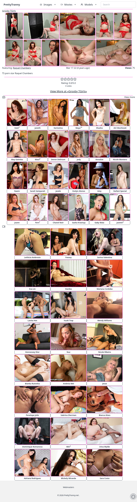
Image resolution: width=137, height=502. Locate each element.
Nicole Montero (120, 159)
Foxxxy (68, 257)
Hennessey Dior (32, 352)
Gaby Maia (99, 222)
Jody (79, 159)
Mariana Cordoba (105, 289)
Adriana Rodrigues (32, 478)
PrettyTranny (11, 4)
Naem (17, 191)
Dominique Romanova (32, 446)
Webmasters (68, 487)
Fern (37, 222)
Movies (69, 4)
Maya (78, 127)
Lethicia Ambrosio (32, 257)
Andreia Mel (68, 383)
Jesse (104, 383)
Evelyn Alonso (79, 191)
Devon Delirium (58, 159)
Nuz (68, 352)
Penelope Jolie (32, 415)
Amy (99, 191)
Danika (68, 289)
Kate (16, 127)
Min (68, 446)
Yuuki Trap (68, 320)
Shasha (99, 128)
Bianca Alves (104, 415)
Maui (37, 159)
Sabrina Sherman (68, 415)
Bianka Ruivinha (32, 383)
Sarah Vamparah (37, 191)
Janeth (38, 128)
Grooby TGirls (9, 10)
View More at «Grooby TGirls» (68, 91)
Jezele (58, 191)
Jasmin (120, 222)
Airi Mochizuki (120, 128)
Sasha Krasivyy (78, 222)
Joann (17, 222)
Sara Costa (104, 478)
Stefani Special (120, 191)
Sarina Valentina (104, 257)
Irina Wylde (104, 446)
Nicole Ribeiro (104, 352)
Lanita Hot (32, 320)
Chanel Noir (58, 222)
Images (48, 4)
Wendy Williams (104, 320)
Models (89, 4)
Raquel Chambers (22, 67)
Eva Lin (32, 289)
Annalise (99, 159)
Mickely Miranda (68, 478)
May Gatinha (17, 159)
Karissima (58, 128)
